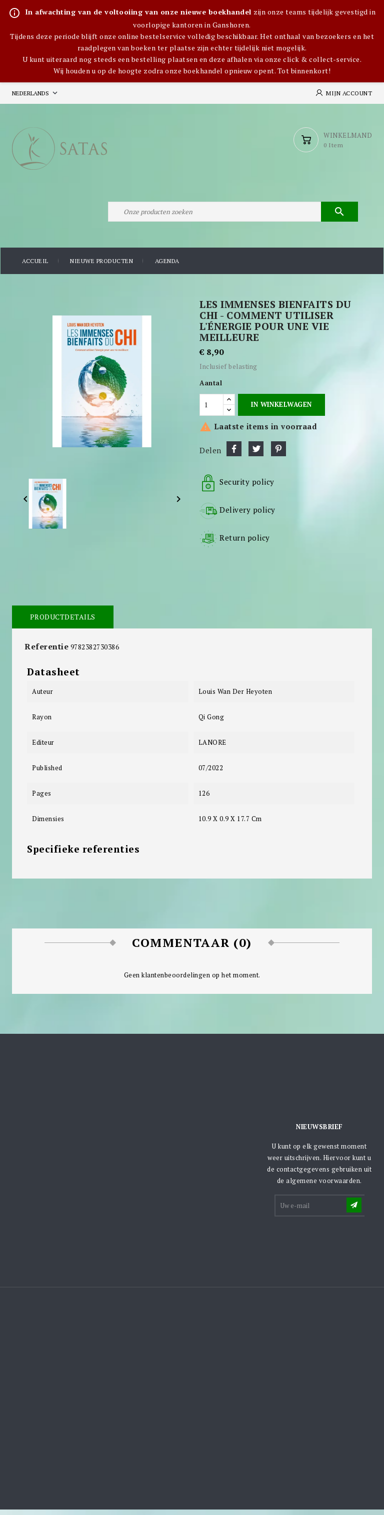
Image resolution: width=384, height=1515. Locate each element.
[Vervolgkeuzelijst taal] (36, 93)
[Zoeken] (232, 216)
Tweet (256, 454)
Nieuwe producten (101, 267)
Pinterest (278, 454)
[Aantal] (212, 410)
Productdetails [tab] (62, 622)
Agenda (167, 267)
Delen (234, 454)
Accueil (35, 267)
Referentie (46, 651)
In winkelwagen (281, 410)
